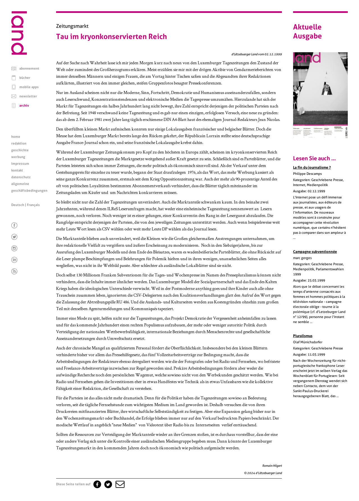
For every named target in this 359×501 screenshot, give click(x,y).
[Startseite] (19, 53)
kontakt (17, 170)
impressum (20, 164)
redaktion (18, 143)
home (15, 137)
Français (33, 205)
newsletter (28, 96)
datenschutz (21, 177)
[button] (119, 484)
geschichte (20, 150)
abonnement (29, 68)
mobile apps (29, 87)
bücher (24, 78)
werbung (18, 157)
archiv (24, 105)
